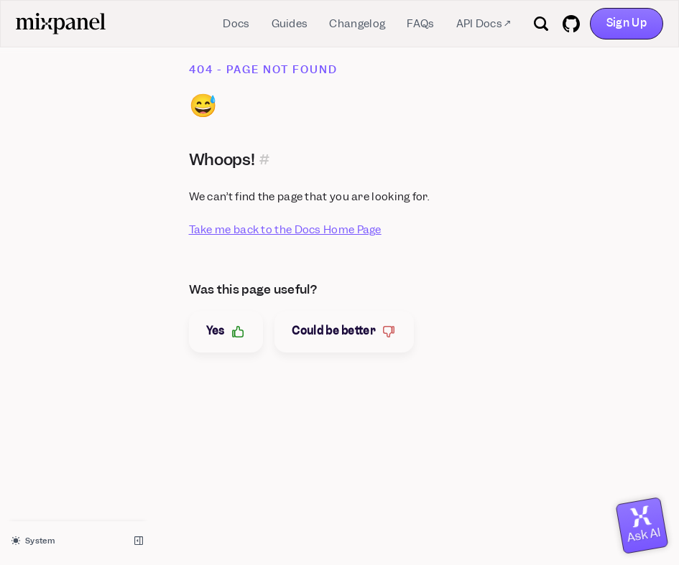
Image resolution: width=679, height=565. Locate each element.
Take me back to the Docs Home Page (285, 230)
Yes (226, 331)
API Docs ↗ (483, 24)
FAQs (420, 24)
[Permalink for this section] (264, 159)
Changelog (357, 24)
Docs (236, 24)
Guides (290, 24)
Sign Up (626, 23)
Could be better (344, 331)
